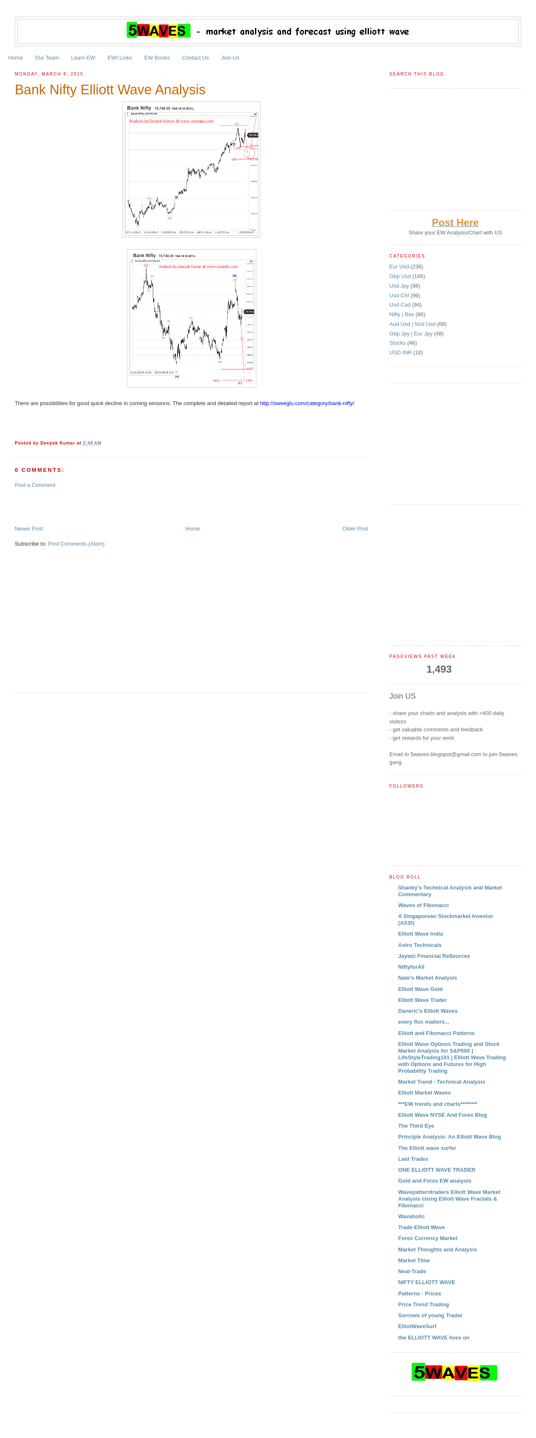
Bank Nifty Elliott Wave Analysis (110, 89)
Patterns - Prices (419, 1293)
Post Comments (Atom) (76, 544)
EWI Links (120, 58)
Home (15, 58)
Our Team (47, 58)
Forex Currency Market (428, 1238)
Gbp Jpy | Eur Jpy (411, 333)
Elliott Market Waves (424, 1093)
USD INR (401, 352)
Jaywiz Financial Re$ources (434, 956)
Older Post (355, 528)
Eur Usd (400, 266)
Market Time (414, 1260)
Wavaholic (411, 1216)
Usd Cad (400, 305)
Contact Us (195, 58)
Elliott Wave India (420, 934)
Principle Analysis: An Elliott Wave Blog (449, 1137)
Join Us (230, 58)
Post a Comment (35, 485)
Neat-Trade (412, 1271)
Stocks (398, 343)
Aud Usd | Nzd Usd (413, 324)
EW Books (157, 58)
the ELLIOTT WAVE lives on (433, 1337)
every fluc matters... (423, 1022)
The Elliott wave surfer (427, 1148)
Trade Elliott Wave (421, 1227)
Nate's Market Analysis (427, 978)
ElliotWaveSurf (417, 1326)
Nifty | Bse (402, 314)
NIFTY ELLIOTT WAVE (426, 1282)
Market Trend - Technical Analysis (441, 1082)
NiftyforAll (411, 967)
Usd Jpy (400, 286)
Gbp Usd (400, 276)
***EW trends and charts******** (437, 1104)
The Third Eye (416, 1126)
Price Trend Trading (423, 1304)
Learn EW (83, 58)
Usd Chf (400, 295)
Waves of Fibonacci (423, 905)
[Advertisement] (113, 506)
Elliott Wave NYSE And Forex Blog (442, 1115)
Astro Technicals (420, 945)
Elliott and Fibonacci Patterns (436, 1033)
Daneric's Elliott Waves (428, 1011)
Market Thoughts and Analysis (437, 1249)
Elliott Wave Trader (422, 1000)
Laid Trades (413, 1159)
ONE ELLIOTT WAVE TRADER (437, 1170)
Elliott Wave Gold (420, 989)
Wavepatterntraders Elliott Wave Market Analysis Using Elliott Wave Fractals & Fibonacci (449, 1199)
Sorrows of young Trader (430, 1315)
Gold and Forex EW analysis (435, 1181)
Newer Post (29, 528)
